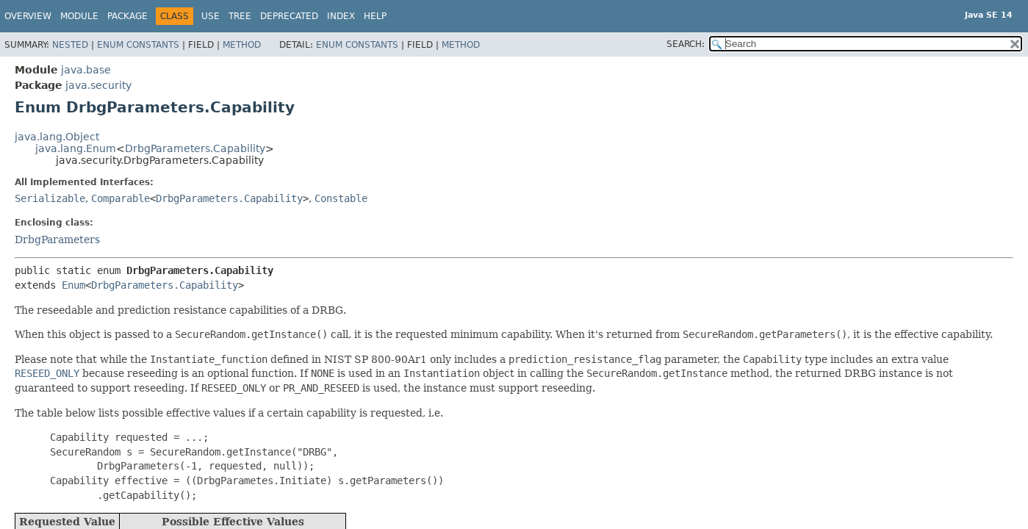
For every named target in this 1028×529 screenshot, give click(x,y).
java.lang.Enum (75, 148)
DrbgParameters (57, 239)
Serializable (50, 198)
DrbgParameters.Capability (195, 148)
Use (210, 16)
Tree (240, 16)
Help (375, 16)
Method (242, 45)
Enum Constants (138, 45)
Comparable (120, 198)
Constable (340, 198)
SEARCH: (685, 44)
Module (79, 16)
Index (341, 16)
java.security (98, 85)
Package (127, 16)
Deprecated (289, 16)
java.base (86, 70)
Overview (27, 16)
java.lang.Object (57, 137)
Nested (70, 45)
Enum (73, 285)
